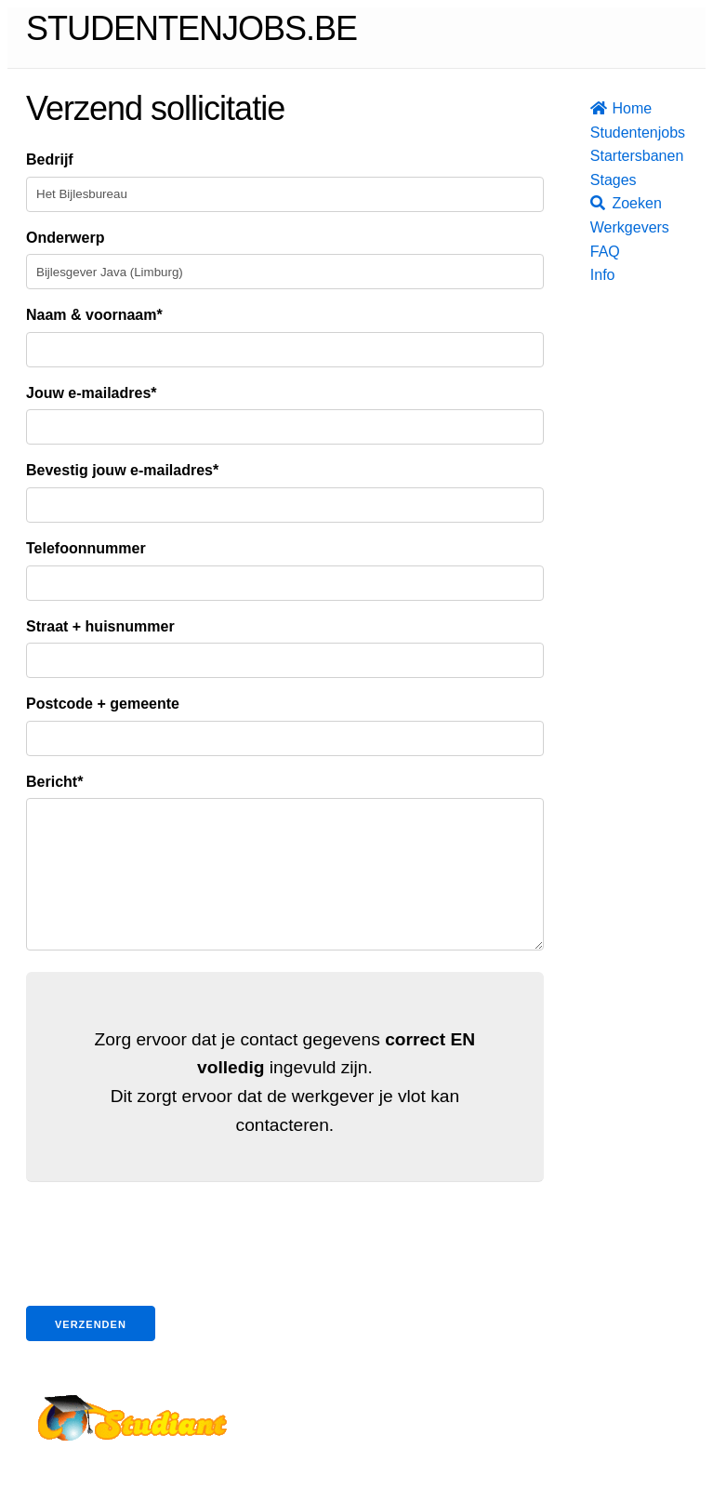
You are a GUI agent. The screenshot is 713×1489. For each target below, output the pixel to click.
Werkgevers (595, 227)
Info (595, 275)
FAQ (595, 251)
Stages (595, 180)
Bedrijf (49, 159)
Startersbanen (595, 156)
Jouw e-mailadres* (91, 393)
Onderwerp (65, 238)
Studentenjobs (595, 132)
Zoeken (595, 203)
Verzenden (90, 1352)
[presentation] (167, 1274)
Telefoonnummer (86, 548)
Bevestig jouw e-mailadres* (122, 470)
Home (595, 108)
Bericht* (54, 782)
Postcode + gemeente (102, 703)
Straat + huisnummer (100, 626)
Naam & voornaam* (94, 315)
